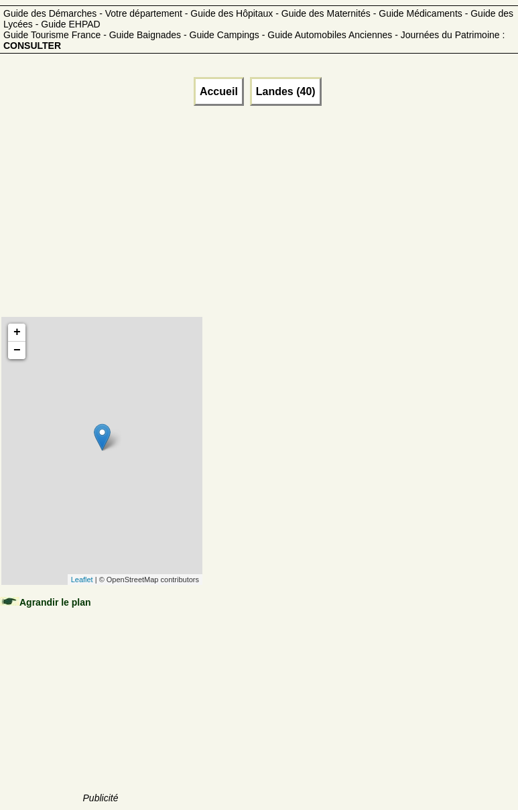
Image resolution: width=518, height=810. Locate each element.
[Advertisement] (101, 228)
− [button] (17, 350)
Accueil (219, 91)
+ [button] (17, 332)
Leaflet (82, 580)
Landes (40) (286, 91)
